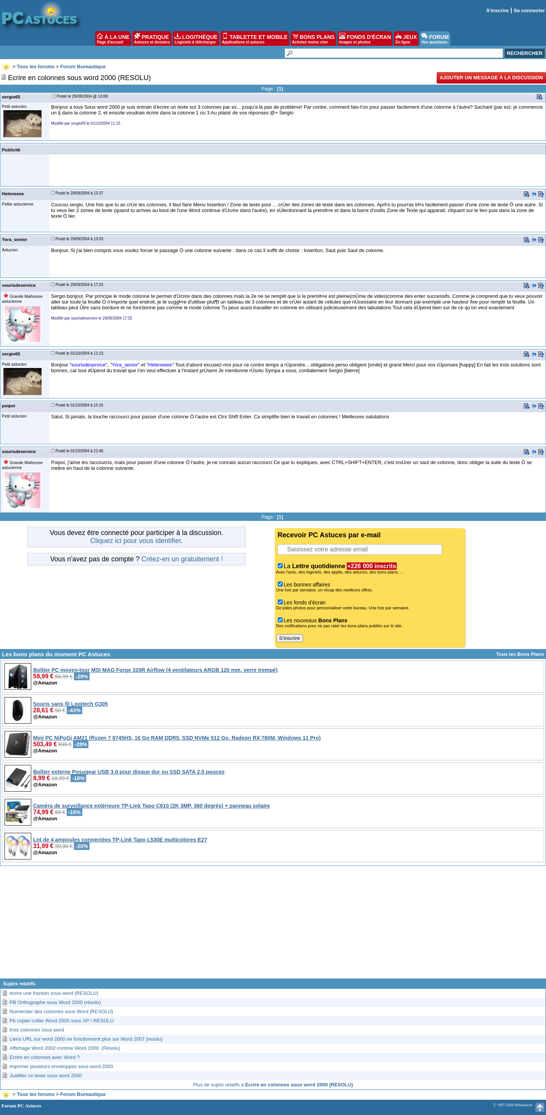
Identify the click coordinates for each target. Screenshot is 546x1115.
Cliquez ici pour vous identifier (135, 541)
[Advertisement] (273, 925)
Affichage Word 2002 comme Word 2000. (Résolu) (65, 1048)
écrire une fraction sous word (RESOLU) (54, 993)
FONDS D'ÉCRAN (365, 38)
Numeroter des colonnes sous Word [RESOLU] (61, 1011)
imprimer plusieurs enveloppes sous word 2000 (61, 1066)
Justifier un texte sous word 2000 (46, 1075)
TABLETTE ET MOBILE (255, 38)
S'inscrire (497, 10)
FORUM (434, 38)
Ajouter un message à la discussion (491, 77)
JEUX (406, 38)
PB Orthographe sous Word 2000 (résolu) (55, 1002)
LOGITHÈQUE (196, 38)
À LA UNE (113, 38)
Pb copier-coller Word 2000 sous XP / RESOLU (62, 1020)
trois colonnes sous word (37, 1030)
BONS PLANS (313, 38)
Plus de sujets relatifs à (273, 1085)
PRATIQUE (152, 38)
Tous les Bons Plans (520, 654)
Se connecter (529, 10)
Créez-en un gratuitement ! (182, 559)
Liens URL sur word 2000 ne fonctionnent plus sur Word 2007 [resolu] (86, 1039)
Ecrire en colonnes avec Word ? (45, 1057)
